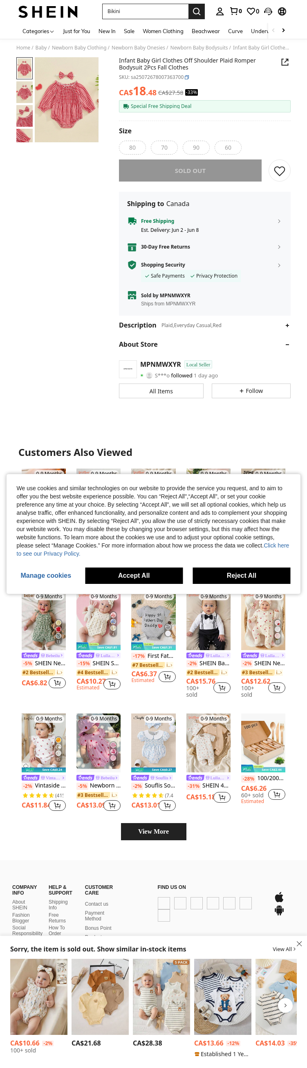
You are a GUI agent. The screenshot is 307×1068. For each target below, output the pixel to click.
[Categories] (38, 31)
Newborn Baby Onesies (138, 48)
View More (153, 837)
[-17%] (138, 662)
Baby (41, 48)
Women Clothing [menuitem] (163, 31)
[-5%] (28, 669)
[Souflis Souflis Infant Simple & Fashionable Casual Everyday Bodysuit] (153, 748)
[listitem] (43, 647)
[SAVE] (280, 176)
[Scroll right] (283, 31)
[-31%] (193, 792)
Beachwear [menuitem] (206, 31)
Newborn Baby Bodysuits (199, 48)
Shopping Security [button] (163, 271)
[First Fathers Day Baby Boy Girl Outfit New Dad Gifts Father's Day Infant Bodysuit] (153, 626)
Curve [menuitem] (235, 31)
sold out (190, 176)
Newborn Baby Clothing (79, 48)
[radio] (132, 148)
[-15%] (83, 669)
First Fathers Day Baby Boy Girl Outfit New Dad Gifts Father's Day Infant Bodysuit (153, 662)
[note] (98, 652)
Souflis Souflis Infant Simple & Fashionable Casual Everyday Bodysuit (153, 791)
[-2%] (192, 669)
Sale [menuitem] (129, 31)
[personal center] (220, 11)
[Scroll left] (273, 31)
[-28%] (248, 784)
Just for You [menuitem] (76, 31)
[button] (145, 11)
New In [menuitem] (107, 31)
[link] (235, 11)
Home (23, 48)
